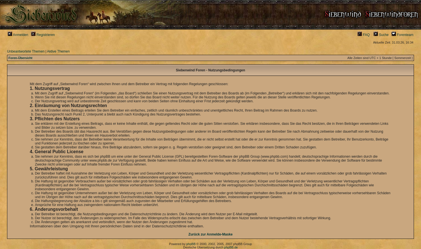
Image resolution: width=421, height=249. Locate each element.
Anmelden (18, 35)
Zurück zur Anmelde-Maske (210, 234)
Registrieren (43, 35)
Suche (381, 35)
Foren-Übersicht (20, 58)
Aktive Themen (58, 51)
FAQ (363, 35)
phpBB (190, 244)
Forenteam (402, 35)
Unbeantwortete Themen (25, 51)
